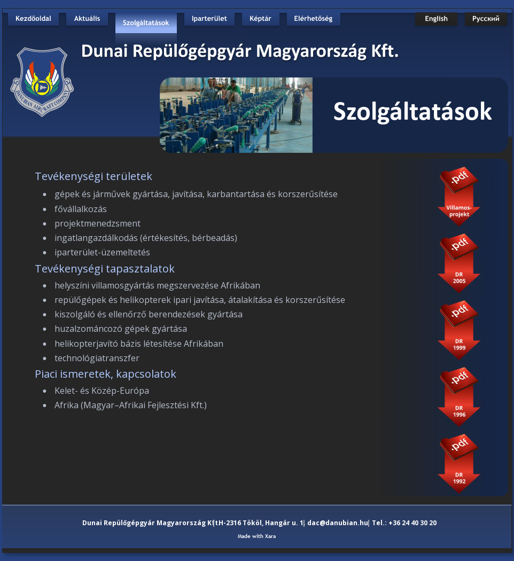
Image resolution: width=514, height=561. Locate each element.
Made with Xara (257, 536)
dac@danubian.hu (337, 522)
